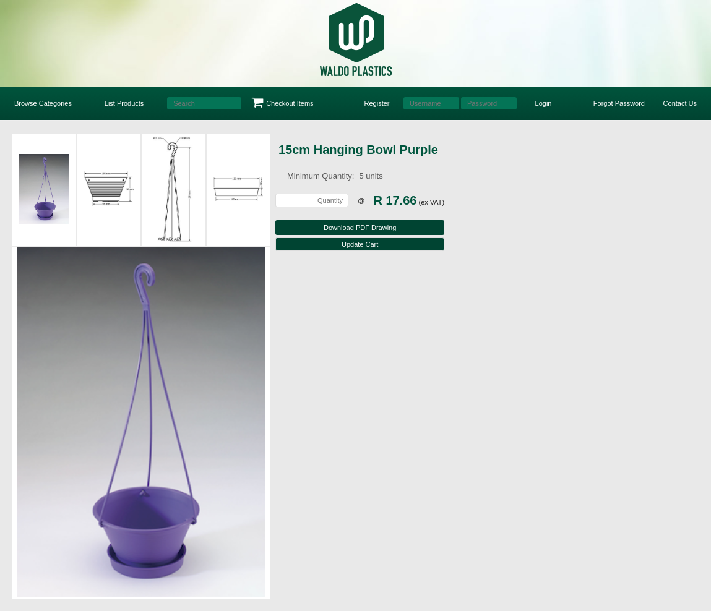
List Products (124, 103)
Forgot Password (619, 103)
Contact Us (680, 103)
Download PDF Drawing (360, 227)
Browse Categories (43, 103)
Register (377, 103)
